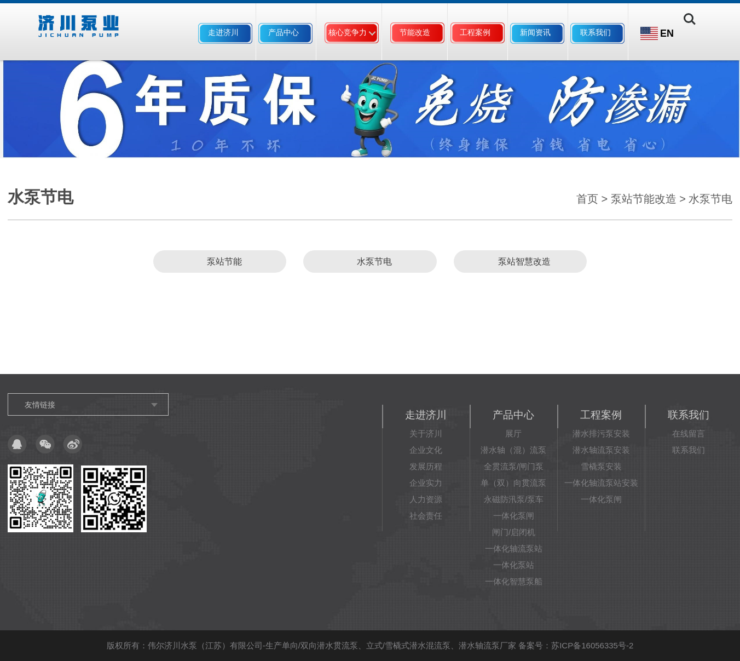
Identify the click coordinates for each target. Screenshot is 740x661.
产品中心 (283, 32)
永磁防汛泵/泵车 (514, 499)
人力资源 (425, 499)
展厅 (513, 433)
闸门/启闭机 (513, 532)
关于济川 (425, 433)
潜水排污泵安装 (601, 433)
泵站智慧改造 (520, 261)
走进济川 (223, 32)
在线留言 (688, 433)
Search (695, 33)
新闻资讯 (535, 32)
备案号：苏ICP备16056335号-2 (575, 645)
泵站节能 (220, 261)
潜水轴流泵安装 (601, 450)
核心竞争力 (347, 32)
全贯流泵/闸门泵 (514, 466)
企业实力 (425, 482)
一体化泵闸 (513, 515)
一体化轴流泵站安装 (601, 482)
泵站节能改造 (644, 199)
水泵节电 (710, 199)
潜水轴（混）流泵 (513, 450)
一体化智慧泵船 (513, 581)
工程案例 (475, 32)
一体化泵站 (513, 565)
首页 (587, 199)
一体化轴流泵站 (513, 548)
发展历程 (425, 466)
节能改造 (415, 32)
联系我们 (595, 32)
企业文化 (425, 450)
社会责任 (425, 515)
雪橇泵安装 (601, 466)
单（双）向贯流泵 (513, 482)
